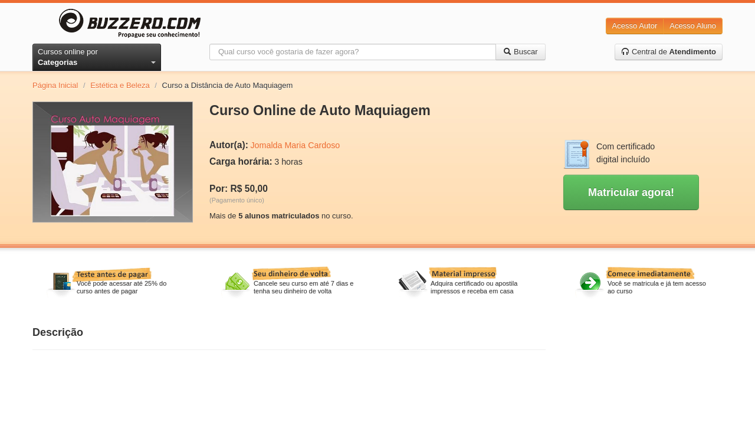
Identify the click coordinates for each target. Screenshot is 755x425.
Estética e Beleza (119, 85)
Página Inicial (55, 85)
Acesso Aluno (692, 25)
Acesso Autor (635, 25)
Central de (668, 51)
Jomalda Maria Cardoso (295, 145)
